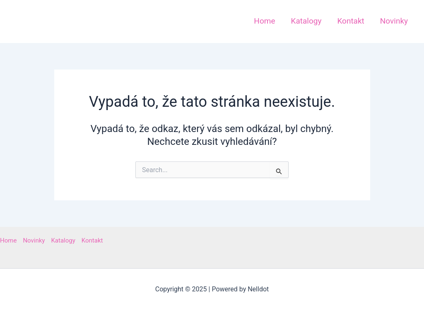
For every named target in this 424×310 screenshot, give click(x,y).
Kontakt (92, 240)
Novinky (34, 240)
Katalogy (63, 240)
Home (8, 240)
